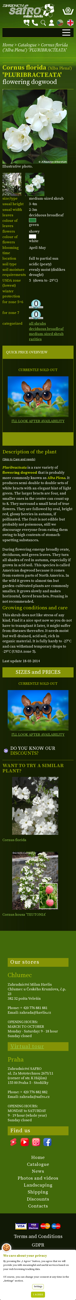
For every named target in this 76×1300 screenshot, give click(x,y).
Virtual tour (27, 1046)
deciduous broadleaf (46, 329)
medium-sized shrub (46, 334)
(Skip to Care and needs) (18, 459)
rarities (35, 339)
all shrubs (37, 323)
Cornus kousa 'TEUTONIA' (24, 914)
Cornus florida (14, 840)
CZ (59, 22)
